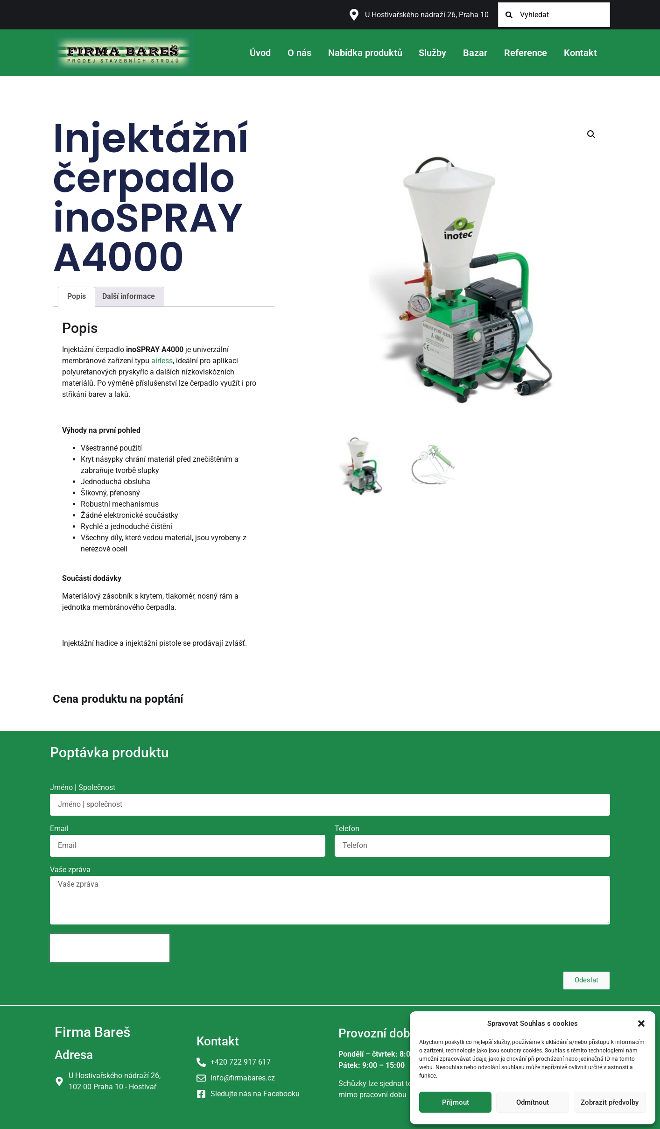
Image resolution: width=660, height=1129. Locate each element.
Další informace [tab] (128, 296)
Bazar (475, 52)
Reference (525, 52)
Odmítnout (532, 1102)
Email (59, 829)
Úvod (260, 52)
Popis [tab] (76, 296)
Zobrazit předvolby (610, 1102)
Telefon (347, 829)
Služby (432, 52)
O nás (299, 52)
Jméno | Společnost (82, 788)
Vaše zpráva (70, 870)
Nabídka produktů (365, 52)
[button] (641, 1023)
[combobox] (554, 14)
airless (162, 360)
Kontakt (580, 52)
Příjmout (455, 1102)
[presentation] (109, 948)
